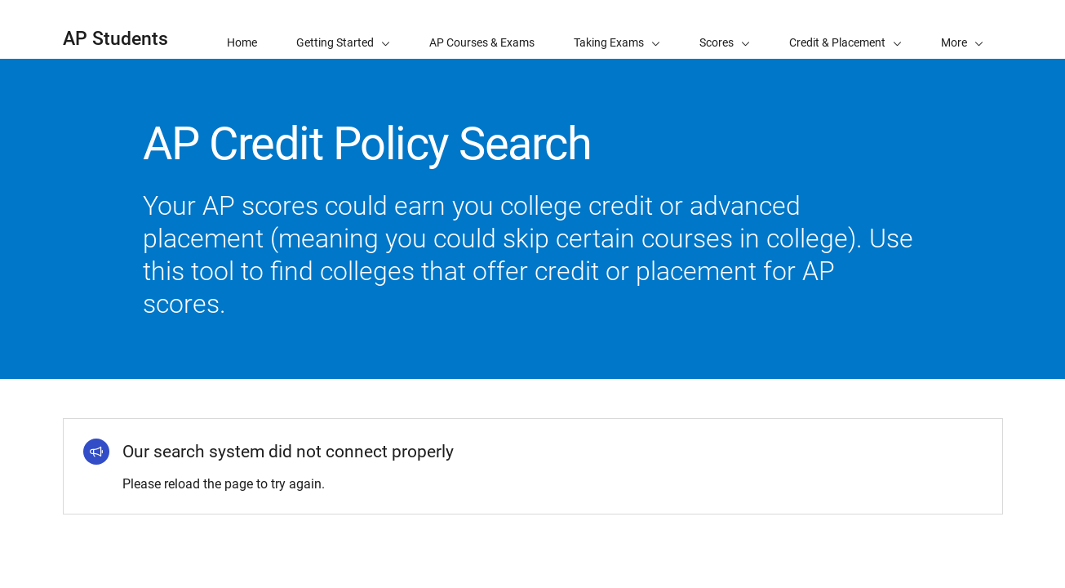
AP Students (115, 39)
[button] (962, 29)
